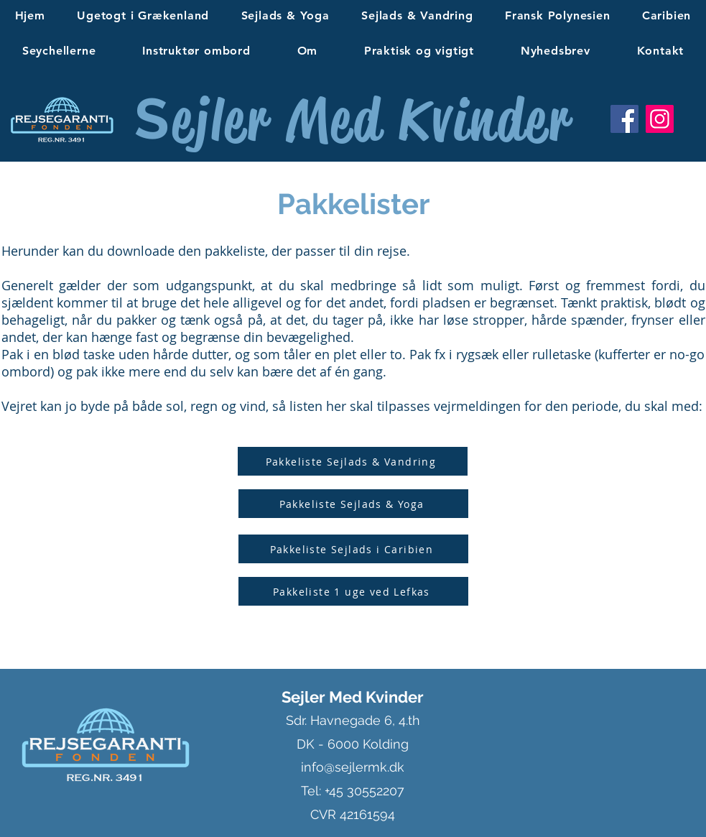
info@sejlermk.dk (352, 766)
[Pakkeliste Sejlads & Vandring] (353, 461)
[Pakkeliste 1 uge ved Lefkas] (353, 591)
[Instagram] (660, 119)
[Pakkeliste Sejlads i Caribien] (353, 549)
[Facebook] (624, 119)
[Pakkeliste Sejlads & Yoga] (353, 503)
